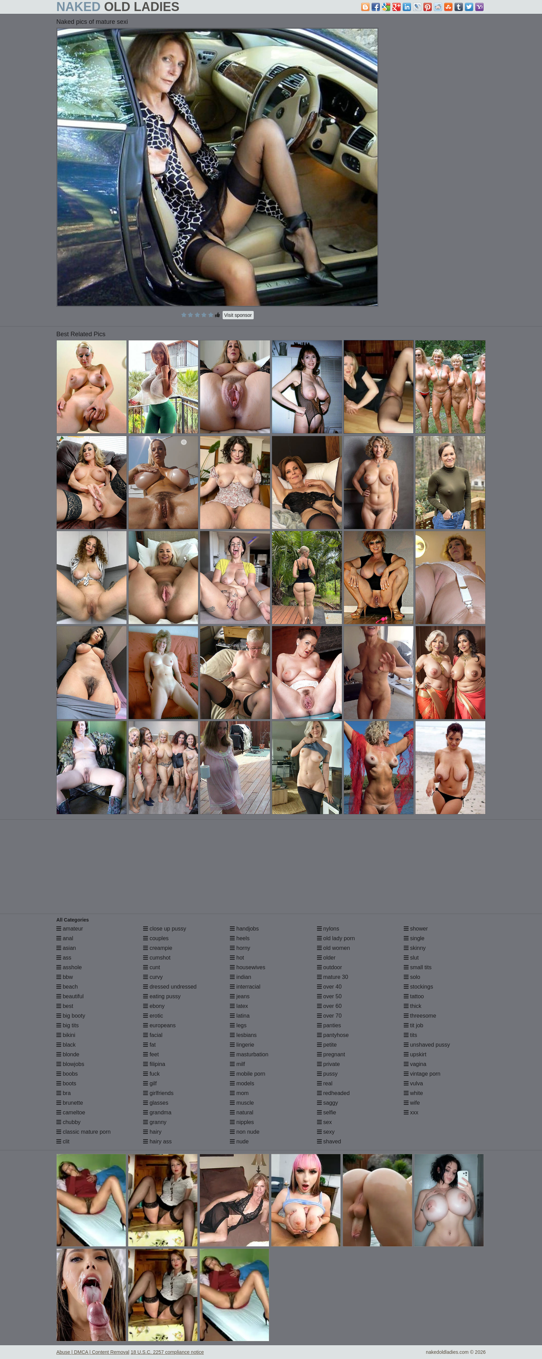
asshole (69, 967)
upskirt (415, 1054)
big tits (67, 1025)
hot (237, 958)
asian (66, 948)
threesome (420, 1016)
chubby (68, 1122)
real (325, 1083)
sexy (326, 1132)
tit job (413, 1025)
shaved (329, 1141)
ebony (154, 1006)
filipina (154, 1064)
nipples (242, 1122)
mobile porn (247, 1074)
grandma (157, 1112)
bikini (65, 1035)
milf (237, 1064)
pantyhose (333, 1035)
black (66, 1045)
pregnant (331, 1054)
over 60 (329, 1006)
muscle (242, 1103)
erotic (153, 1016)
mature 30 (332, 977)
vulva (413, 1083)
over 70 (329, 1016)
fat (149, 1045)
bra (63, 1093)
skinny (415, 948)
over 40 (329, 987)
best (64, 1006)
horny (240, 948)
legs (238, 1025)
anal (64, 938)
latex (239, 1006)
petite (327, 1045)
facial (152, 1035)
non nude (244, 1132)
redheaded (333, 1093)
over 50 (329, 996)
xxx (411, 1112)
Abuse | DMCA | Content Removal (92, 1352)
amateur (69, 929)
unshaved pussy (427, 1045)
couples (156, 938)
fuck (151, 1074)
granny (154, 1122)
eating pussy (161, 996)
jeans (240, 996)
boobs (67, 1074)
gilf (150, 1083)
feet (151, 1054)
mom (239, 1093)
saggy (327, 1103)
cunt (151, 967)
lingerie (242, 1045)
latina (240, 1016)
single (414, 938)
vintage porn (422, 1074)
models (242, 1083)
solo (412, 977)
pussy (327, 1074)
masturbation (249, 1054)
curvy (153, 977)
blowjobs (70, 1064)
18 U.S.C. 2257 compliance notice (167, 1352)
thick (412, 1006)
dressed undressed (170, 987)
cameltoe (70, 1112)
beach (67, 987)
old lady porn (336, 938)
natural (241, 1112)
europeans (159, 1025)
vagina (415, 1064)
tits (410, 1035)
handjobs (244, 929)
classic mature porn (83, 1132)
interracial (245, 987)
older (326, 958)
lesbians (243, 1035)
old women (333, 948)
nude (239, 1141)
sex (324, 1122)
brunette (69, 1103)
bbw (64, 977)
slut (411, 958)
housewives (247, 967)
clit (62, 1141)
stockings (418, 987)
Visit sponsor (238, 315)
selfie (326, 1112)
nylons (328, 929)
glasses (155, 1103)
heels (240, 938)
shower (416, 929)
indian (240, 977)
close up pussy (164, 929)
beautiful (70, 996)
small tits (418, 967)
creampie (157, 948)
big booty (70, 1016)
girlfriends (158, 1093)
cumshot (156, 958)
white (413, 1093)
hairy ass (157, 1141)
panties (329, 1025)
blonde (68, 1054)
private (328, 1064)
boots (66, 1083)
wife (412, 1103)
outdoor (329, 967)
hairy (152, 1132)
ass (63, 958)
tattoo (414, 996)
